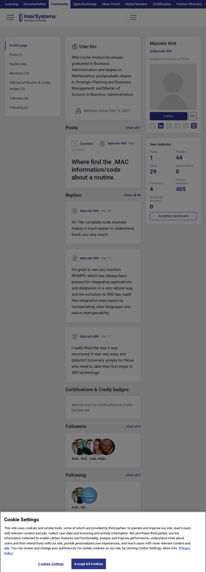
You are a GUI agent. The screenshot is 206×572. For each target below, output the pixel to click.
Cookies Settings (51, 566)
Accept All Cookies (88, 566)
